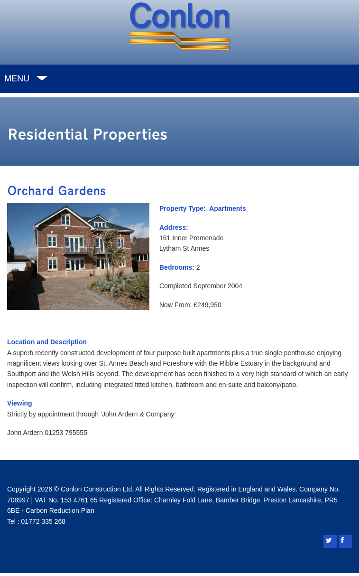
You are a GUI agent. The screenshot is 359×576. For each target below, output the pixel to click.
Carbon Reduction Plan (60, 510)
